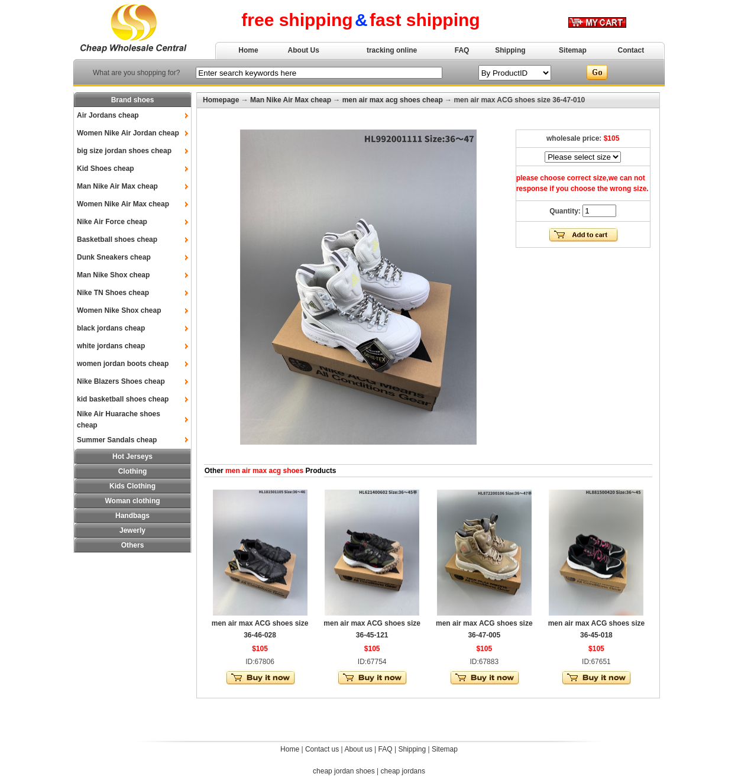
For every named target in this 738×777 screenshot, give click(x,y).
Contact (631, 50)
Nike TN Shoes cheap (113, 293)
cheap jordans (403, 771)
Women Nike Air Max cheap (123, 204)
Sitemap (573, 50)
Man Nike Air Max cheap (117, 186)
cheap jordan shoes (344, 771)
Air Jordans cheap (108, 115)
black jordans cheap (111, 328)
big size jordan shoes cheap (124, 151)
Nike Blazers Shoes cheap (121, 381)
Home (248, 50)
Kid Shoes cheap (105, 168)
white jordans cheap (111, 346)
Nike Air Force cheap (112, 222)
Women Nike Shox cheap (119, 310)
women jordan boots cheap (123, 364)
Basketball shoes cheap (117, 239)
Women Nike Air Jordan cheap (128, 133)
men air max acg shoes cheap (392, 100)
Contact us (322, 749)
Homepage (221, 100)
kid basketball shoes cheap (123, 399)
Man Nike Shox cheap (113, 275)
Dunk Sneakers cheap (114, 257)
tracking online (392, 50)
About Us (303, 50)
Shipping (510, 50)
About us (358, 749)
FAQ (462, 50)
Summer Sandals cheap (117, 440)
